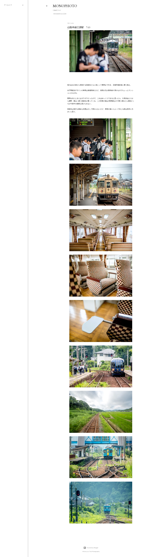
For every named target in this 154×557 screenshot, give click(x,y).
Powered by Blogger (91, 548)
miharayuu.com (59, 14)
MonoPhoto (65, 6)
